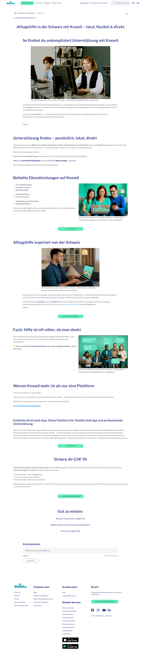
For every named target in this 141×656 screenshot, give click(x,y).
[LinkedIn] (109, 611)
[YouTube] (104, 611)
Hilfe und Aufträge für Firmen (43, 599)
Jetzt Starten (27, 3)
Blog (35, 592)
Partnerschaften (19, 602)
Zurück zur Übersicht (24, 18)
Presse (16, 599)
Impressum (109, 616)
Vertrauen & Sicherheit (41, 596)
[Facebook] (92, 611)
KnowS (11, 3)
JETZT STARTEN (70, 229)
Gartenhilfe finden (68, 627)
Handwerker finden (68, 624)
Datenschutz (99, 616)
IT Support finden (68, 617)
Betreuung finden (68, 608)
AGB (92, 616)
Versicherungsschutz (70, 531)
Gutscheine (37, 605)
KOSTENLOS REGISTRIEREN (27, 406)
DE (133, 3)
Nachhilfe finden (67, 614)
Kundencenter (70, 587)
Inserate (47, 3)
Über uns (17, 592)
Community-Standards (41, 602)
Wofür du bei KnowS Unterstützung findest (70, 525)
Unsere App (66, 634)
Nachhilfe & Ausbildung (24, 13)
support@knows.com (69, 596)
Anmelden (31, 560)
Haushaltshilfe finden (69, 611)
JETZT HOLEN (70, 446)
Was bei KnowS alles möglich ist (70, 518)
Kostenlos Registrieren (99, 3)
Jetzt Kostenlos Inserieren (105, 601)
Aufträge (38, 3)
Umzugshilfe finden (68, 621)
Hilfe (63, 592)
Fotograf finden (67, 630)
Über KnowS (56, 3)
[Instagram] (98, 611)
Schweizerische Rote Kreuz (70, 304)
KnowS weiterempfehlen (70, 496)
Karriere (17, 596)
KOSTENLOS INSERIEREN (70, 316)
